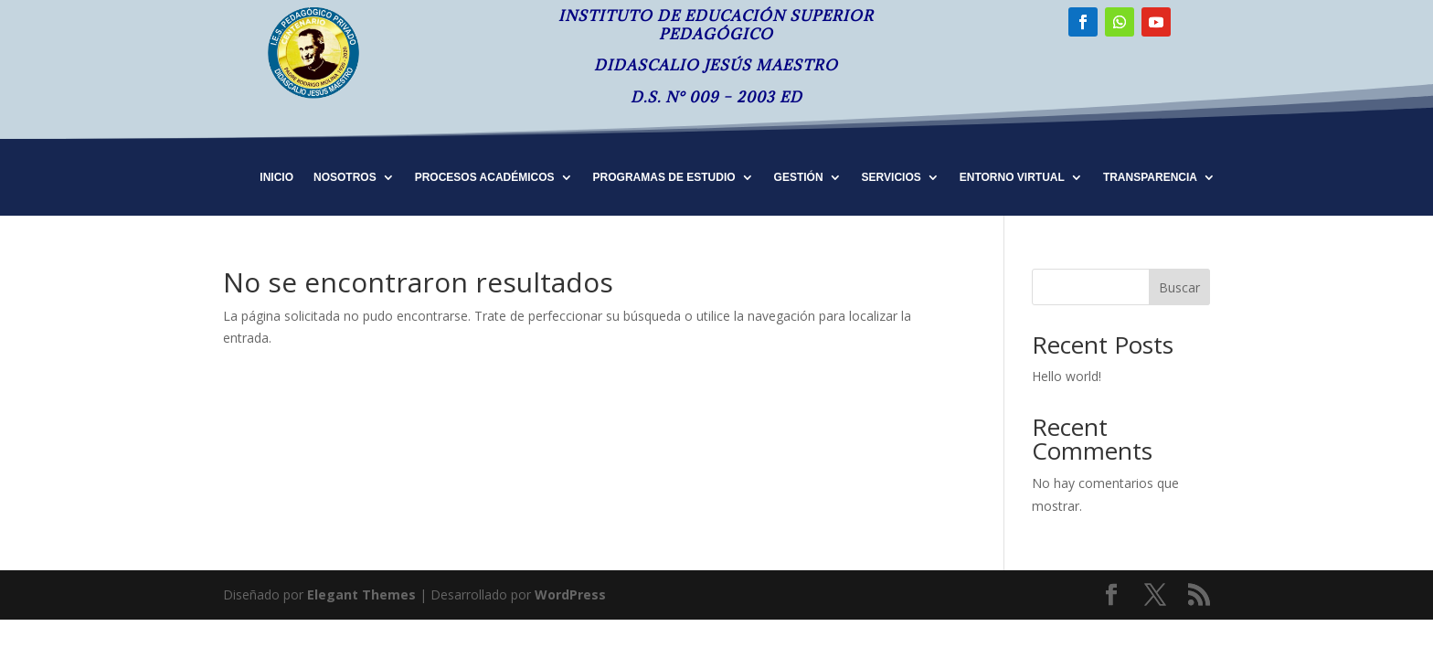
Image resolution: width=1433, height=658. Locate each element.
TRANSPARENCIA (1150, 177)
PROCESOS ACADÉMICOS (485, 177)
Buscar (1179, 287)
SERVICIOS (891, 177)
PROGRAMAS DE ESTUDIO (664, 177)
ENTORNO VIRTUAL (1012, 177)
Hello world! (1066, 376)
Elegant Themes (361, 594)
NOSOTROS (345, 177)
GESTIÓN (798, 177)
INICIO (276, 177)
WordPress (570, 594)
